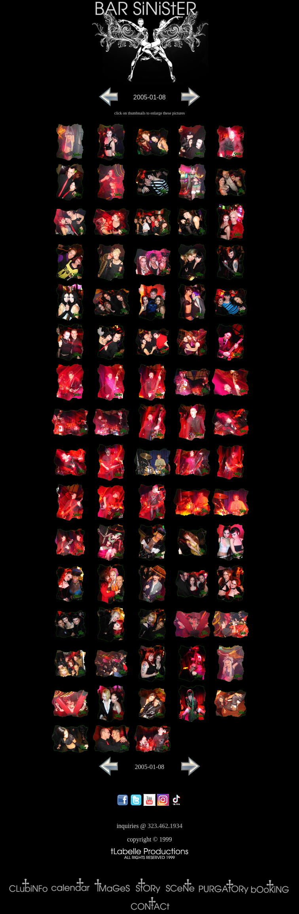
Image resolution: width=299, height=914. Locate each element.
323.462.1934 (165, 825)
